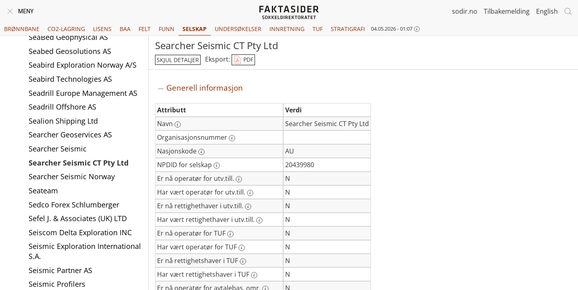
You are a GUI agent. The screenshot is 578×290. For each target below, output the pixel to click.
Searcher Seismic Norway (72, 176)
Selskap (194, 29)
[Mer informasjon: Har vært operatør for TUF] (241, 247)
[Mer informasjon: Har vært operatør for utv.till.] (250, 193)
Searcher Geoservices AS (70, 134)
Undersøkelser (238, 29)
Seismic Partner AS (60, 270)
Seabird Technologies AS (70, 79)
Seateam (43, 190)
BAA (125, 29)
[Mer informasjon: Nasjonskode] (201, 152)
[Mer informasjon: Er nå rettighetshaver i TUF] (243, 261)
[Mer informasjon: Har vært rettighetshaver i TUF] (254, 275)
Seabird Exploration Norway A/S (83, 65)
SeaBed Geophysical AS (68, 37)
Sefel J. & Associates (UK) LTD (78, 218)
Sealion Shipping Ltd (63, 121)
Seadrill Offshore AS (62, 107)
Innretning (287, 29)
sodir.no (464, 11)
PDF (243, 60)
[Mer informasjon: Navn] (177, 124)
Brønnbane (21, 29)
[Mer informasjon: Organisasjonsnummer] (232, 138)
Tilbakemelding (507, 11)
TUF (318, 29)
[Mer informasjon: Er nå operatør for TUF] (230, 234)
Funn (166, 29)
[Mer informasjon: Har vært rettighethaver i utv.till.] (259, 220)
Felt (145, 29)
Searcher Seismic (58, 148)
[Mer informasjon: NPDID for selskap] (216, 165)
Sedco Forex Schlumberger (74, 204)
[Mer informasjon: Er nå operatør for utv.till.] (239, 179)
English (547, 11)
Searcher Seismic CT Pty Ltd (78, 163)
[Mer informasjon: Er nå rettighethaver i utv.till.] (248, 206)
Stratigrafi (348, 29)
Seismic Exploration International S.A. (85, 251)
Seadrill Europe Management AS (83, 93)
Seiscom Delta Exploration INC (80, 232)
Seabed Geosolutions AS (70, 51)
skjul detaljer (178, 60)
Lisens (102, 29)
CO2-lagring (66, 29)
